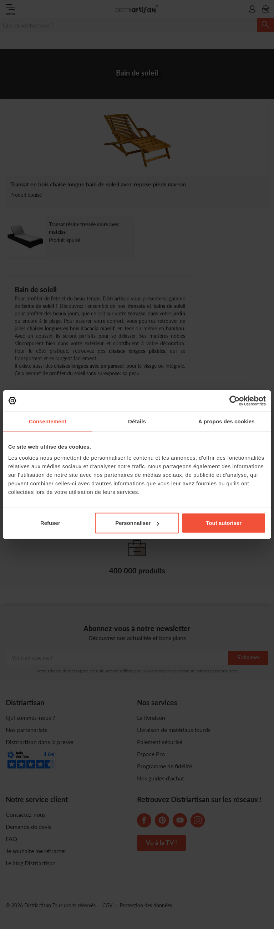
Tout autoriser (224, 523)
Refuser (50, 523)
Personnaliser (137, 523)
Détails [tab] (137, 421)
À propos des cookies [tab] (226, 421)
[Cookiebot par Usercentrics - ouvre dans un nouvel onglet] (234, 400)
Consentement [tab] (47, 421)
